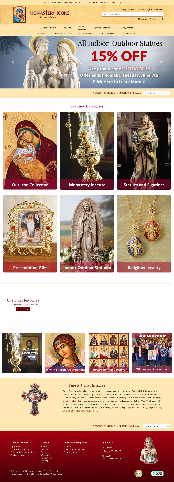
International (46, 458)
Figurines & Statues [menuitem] (101, 28)
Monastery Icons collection (109, 394)
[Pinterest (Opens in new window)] (43, 93)
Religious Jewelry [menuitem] (84, 33)
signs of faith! (124, 2)
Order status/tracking (20, 449)
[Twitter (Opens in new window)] (46, 93)
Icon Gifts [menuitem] (67, 28)
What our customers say (74, 449)
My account (15, 446)
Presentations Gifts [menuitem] (62, 33)
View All (23, 309)
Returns (44, 449)
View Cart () (156, 19)
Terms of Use (16, 474)
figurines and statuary (137, 407)
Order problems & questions (23, 452)
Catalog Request (127, 9)
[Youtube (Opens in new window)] (49, 426)
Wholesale (45, 455)
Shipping (45, 446)
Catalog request (70, 452)
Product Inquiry (17, 455)
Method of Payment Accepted (36, 474)
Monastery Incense (144, 404)
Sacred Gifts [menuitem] (42, 33)
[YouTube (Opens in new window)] (49, 93)
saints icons (90, 401)
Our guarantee (47, 452)
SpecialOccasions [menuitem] (82, 27)
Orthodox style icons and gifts (75, 411)
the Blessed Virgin (76, 401)
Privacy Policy (56, 474)
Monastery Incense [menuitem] (125, 28)
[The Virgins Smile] (65, 353)
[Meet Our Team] (152, 353)
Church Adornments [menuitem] (107, 33)
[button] (13, 62)
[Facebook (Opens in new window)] (38, 93)
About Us (142, 9)
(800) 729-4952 (155, 9)
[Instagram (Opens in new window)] (40, 93)
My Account (143, 19)
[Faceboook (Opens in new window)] (38, 426)
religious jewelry (155, 407)
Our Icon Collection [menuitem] (48, 28)
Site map (44, 460)
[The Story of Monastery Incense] (22, 353)
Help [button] (114, 9)
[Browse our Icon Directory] (109, 353)
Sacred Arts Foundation (79, 391)
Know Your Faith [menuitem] (130, 33)
